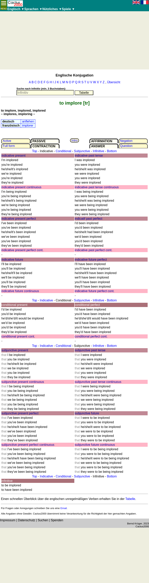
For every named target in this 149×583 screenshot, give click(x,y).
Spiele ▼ (68, 9)
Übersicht (113, 82)
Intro (74, 140)
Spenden (57, 520)
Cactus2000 (142, 526)
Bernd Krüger (134, 523)
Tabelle (130, 499)
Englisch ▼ (15, 9)
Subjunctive (82, 151)
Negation (126, 140)
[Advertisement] (74, 40)
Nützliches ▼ (52, 9)
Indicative (46, 300)
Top (34, 151)
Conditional (63, 151)
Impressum (7, 520)
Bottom (112, 151)
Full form (9, 145)
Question (126, 145)
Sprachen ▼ (33, 9)
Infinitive (98, 151)
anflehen (28, 121)
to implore (70, 103)
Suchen (43, 520)
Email (63, 508)
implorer (27, 125)
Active (7, 140)
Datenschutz (26, 520)
